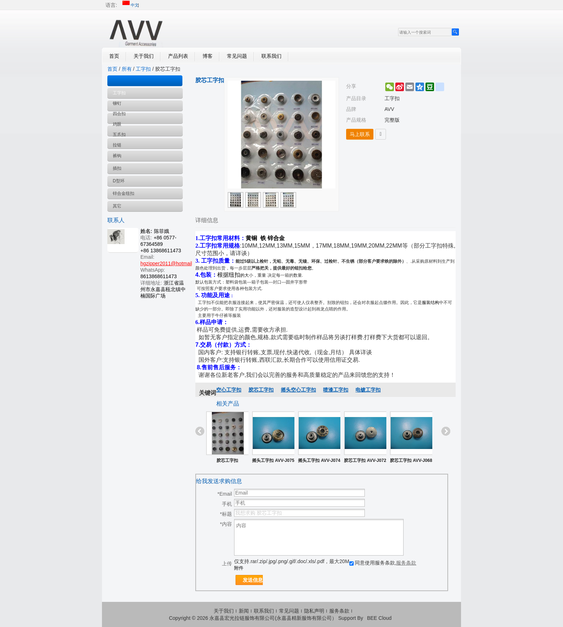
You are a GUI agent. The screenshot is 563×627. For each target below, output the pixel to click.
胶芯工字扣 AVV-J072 (365, 460)
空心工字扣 (228, 390)
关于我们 (144, 56)
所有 (127, 69)
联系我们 (271, 56)
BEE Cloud (379, 618)
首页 (114, 56)
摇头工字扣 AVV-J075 (273, 460)
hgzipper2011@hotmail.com (171, 263)
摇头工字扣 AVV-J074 (319, 460)
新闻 (244, 611)
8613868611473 (158, 276)
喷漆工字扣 (335, 390)
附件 (238, 568)
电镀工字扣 (368, 390)
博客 (208, 56)
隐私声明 (314, 611)
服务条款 (406, 563)
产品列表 (178, 56)
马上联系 (360, 134)
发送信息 (253, 580)
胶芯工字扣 (261, 390)
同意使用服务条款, (383, 563)
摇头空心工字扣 (298, 390)
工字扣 (143, 69)
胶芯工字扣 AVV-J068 (411, 460)
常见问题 (237, 56)
